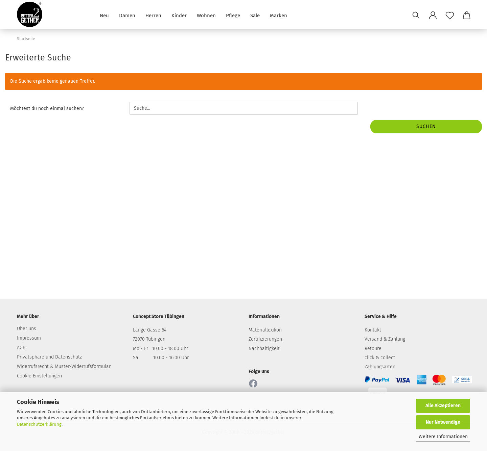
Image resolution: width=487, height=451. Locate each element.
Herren (153, 15)
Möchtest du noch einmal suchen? (47, 108)
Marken (278, 15)
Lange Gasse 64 (149, 330)
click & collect (380, 358)
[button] (432, 15)
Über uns (26, 328)
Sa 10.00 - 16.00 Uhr (161, 358)
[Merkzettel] (449, 15)
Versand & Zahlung (385, 339)
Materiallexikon (265, 330)
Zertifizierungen (265, 339)
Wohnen (206, 15)
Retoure (373, 348)
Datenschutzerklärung (39, 424)
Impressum (29, 338)
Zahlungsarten (380, 367)
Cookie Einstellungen (39, 376)
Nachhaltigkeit (264, 348)
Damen (127, 15)
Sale (255, 15)
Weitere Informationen (443, 437)
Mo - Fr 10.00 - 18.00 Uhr (160, 348)
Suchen (426, 126)
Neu (104, 15)
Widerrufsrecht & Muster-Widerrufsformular (64, 366)
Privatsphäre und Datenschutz (49, 357)
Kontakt (373, 330)
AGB (21, 347)
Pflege (233, 15)
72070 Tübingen (149, 339)
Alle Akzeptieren (443, 405)
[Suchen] (416, 15)
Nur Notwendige (443, 422)
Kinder (179, 15)
